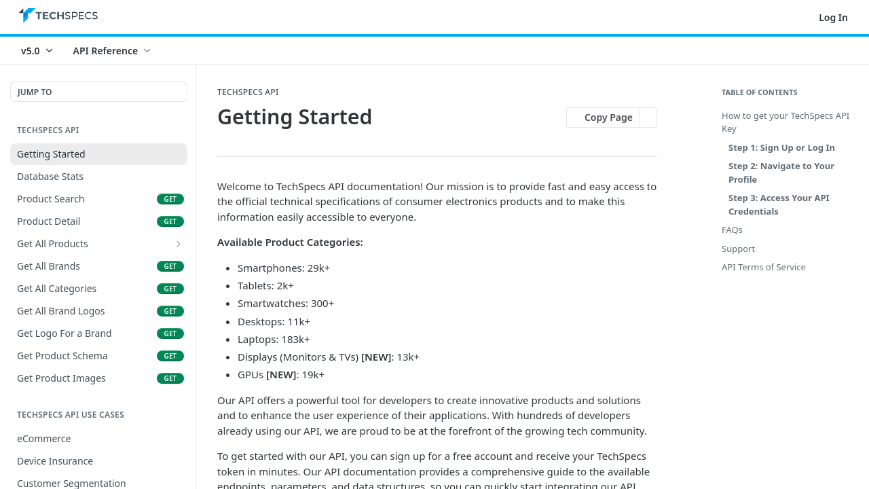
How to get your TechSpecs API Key (785, 122)
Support (738, 248)
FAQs (732, 229)
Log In (833, 17)
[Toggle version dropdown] (38, 50)
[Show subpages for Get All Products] (178, 243)
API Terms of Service (764, 267)
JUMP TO (35, 92)
